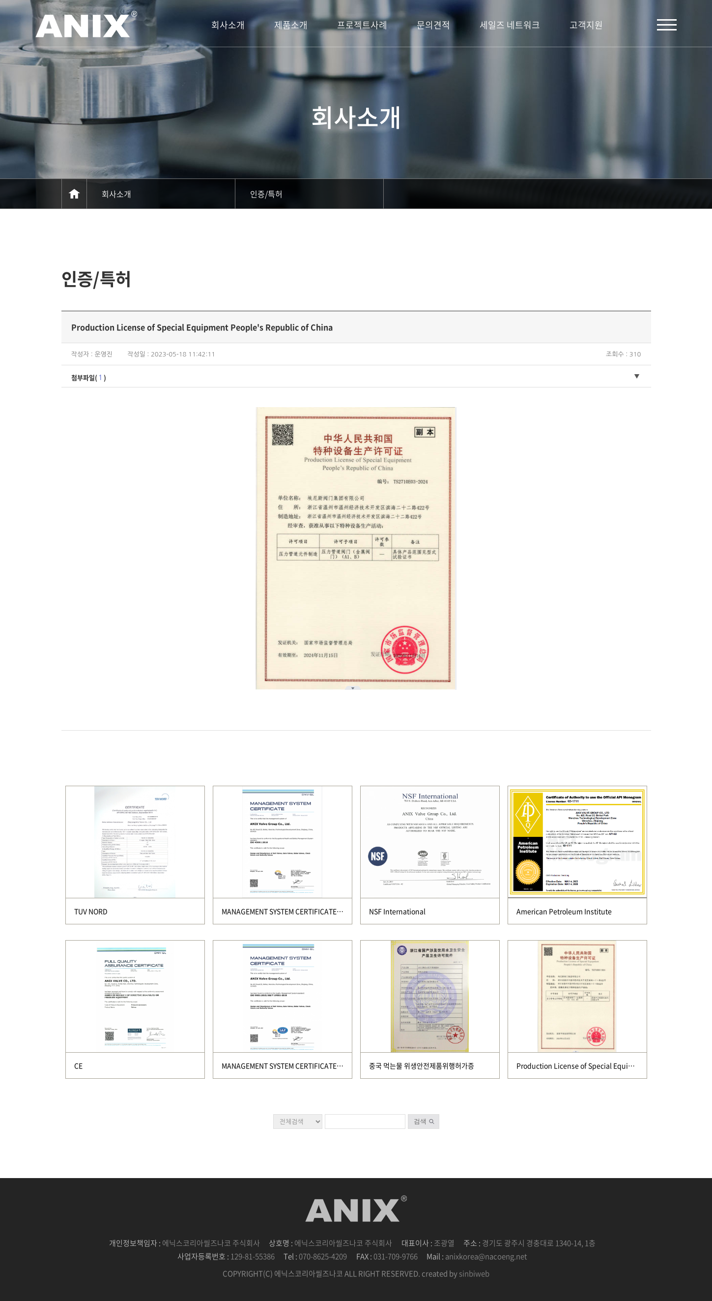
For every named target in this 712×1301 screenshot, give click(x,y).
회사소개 (228, 24)
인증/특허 (266, 194)
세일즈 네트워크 (510, 24)
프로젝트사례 (362, 24)
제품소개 (291, 24)
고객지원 (586, 24)
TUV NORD (91, 911)
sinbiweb (474, 1273)
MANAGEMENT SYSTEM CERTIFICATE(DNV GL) (294, 911)
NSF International (397, 911)
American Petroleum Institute (564, 911)
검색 (420, 1121)
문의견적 (433, 24)
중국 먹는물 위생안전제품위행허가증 (421, 1065)
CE (78, 1065)
